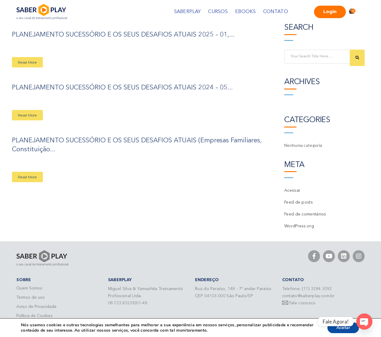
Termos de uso (30, 297)
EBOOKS (245, 12)
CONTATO (275, 12)
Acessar (292, 190)
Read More (27, 62)
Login (330, 12)
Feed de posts (298, 202)
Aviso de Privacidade (36, 307)
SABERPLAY (187, 12)
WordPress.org (299, 226)
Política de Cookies (34, 316)
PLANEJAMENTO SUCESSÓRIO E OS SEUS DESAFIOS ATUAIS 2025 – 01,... (123, 35)
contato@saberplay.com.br (308, 296)
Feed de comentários (305, 214)
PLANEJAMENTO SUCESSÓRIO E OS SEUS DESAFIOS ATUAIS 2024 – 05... (122, 87)
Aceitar (343, 327)
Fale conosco (302, 303)
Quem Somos (29, 288)
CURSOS (218, 12)
